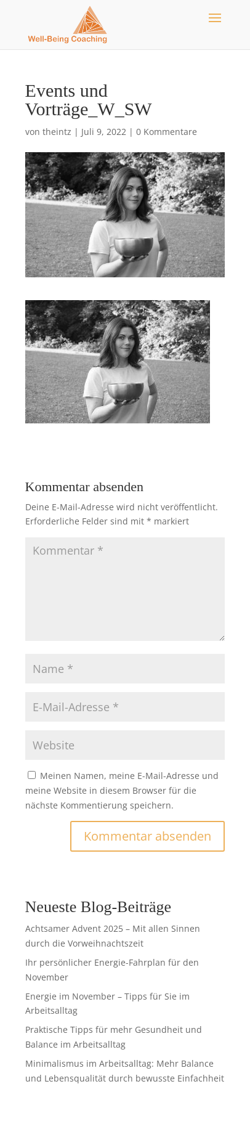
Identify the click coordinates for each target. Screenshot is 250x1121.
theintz (56, 131)
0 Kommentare (166, 131)
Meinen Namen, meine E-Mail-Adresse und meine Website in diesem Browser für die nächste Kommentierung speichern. (122, 790)
